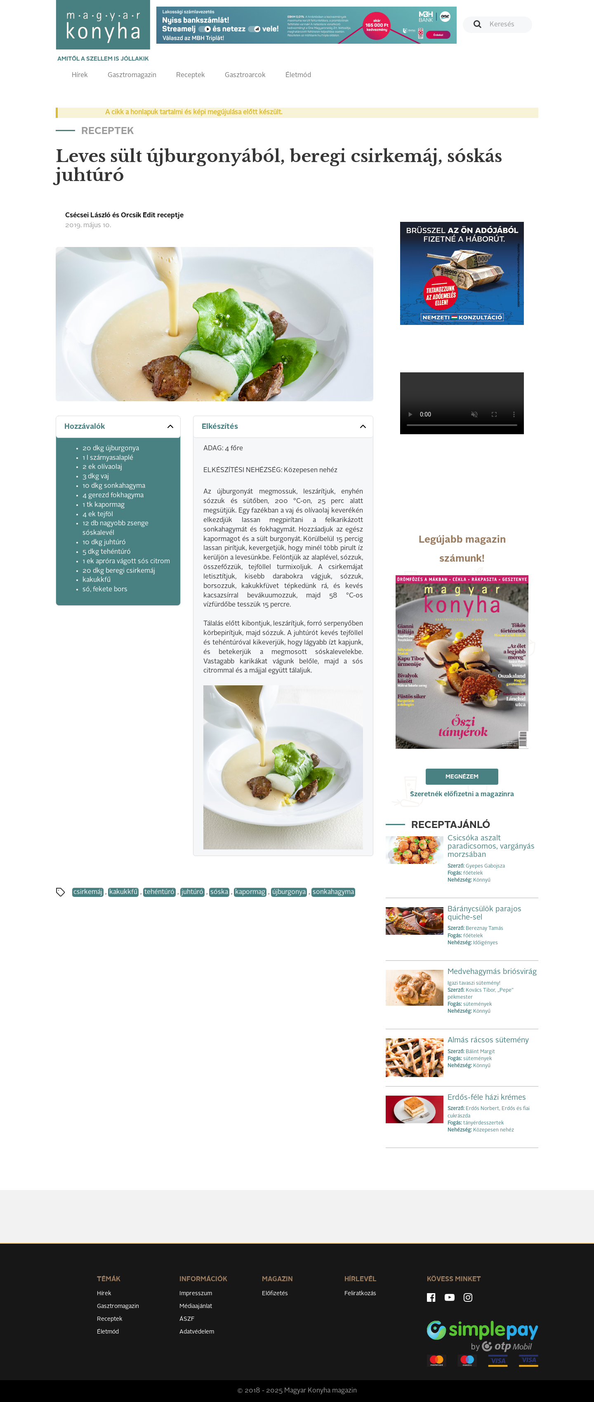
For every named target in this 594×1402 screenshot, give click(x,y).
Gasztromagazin (132, 75)
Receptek (190, 75)
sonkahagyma (333, 892)
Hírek (80, 75)
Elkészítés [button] (285, 426)
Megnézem (462, 777)
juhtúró (192, 892)
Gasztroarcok (245, 75)
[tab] (118, 427)
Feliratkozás (360, 1293)
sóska (219, 892)
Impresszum (195, 1293)
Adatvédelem (196, 1332)
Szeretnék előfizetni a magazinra (462, 794)
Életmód (298, 75)
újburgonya (289, 892)
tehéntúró (159, 892)
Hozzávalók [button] (119, 426)
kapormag (250, 892)
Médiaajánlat (195, 1306)
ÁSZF (187, 1319)
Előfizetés (275, 1293)
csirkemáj (87, 892)
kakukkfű (123, 892)
